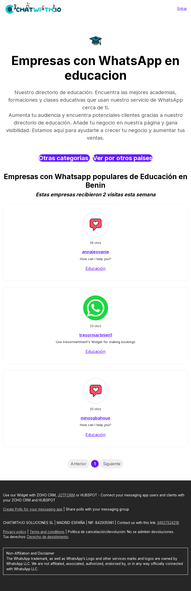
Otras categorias (64, 158)
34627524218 (168, 523)
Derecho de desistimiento (47, 537)
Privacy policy (14, 532)
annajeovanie (95, 251)
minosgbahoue (95, 417)
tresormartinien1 (95, 334)
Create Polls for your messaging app (32, 509)
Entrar (182, 8)
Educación (95, 268)
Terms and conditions (47, 532)
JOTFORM (66, 495)
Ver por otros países (123, 158)
